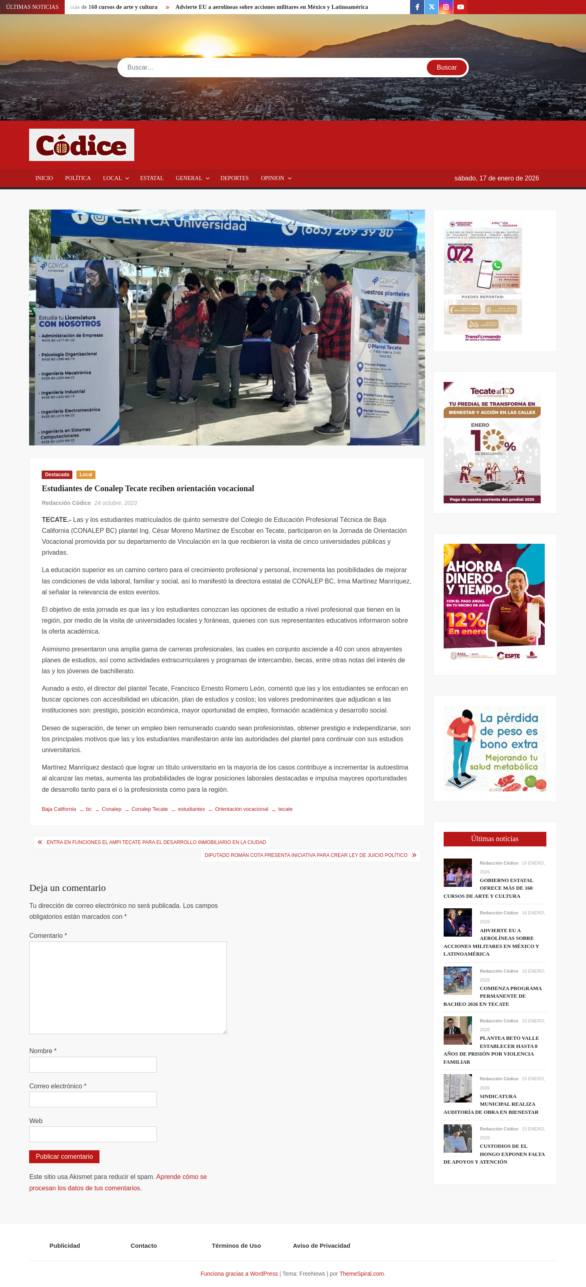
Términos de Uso (236, 1245)
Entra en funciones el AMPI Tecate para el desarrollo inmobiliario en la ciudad (156, 842)
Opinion (272, 178)
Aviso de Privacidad (321, 1245)
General (189, 178)
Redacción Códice (66, 503)
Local (112, 178)
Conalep (111, 809)
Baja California (59, 809)
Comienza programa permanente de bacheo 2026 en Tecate (493, 996)
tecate (285, 809)
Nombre (43, 1050)
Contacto (144, 1245)
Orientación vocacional (242, 809)
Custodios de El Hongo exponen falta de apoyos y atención (494, 1154)
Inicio (44, 178)
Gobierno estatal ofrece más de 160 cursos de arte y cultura (488, 888)
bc (89, 809)
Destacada (57, 474)
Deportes (234, 178)
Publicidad (64, 1245)
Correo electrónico (57, 1086)
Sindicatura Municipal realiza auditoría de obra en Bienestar (491, 1104)
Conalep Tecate (149, 809)
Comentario (48, 935)
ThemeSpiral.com (361, 1273)
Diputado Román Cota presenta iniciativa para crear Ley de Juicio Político (306, 855)
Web (35, 1120)
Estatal (151, 178)
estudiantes (191, 809)
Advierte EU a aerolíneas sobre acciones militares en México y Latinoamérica (272, 7)
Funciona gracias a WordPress (239, 1273)
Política (78, 178)
